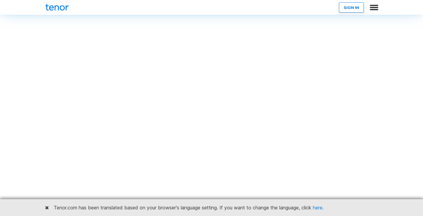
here (317, 208)
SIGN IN (351, 7)
